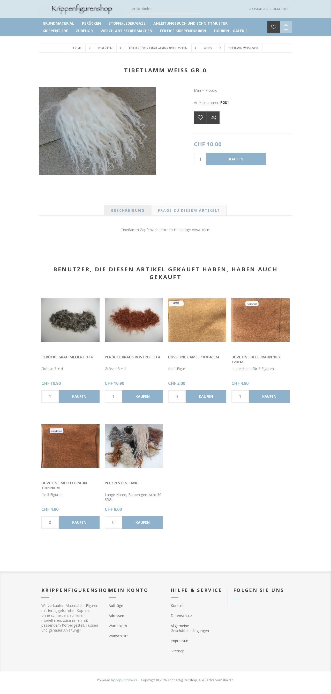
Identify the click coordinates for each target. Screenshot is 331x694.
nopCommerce (126, 680)
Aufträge (116, 605)
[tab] (128, 210)
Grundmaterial (58, 23)
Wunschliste (119, 635)
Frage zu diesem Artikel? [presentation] (189, 210)
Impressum (180, 640)
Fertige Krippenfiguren (183, 30)
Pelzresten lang (122, 482)
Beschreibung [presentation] (128, 210)
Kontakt (177, 605)
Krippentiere (55, 30)
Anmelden (281, 9)
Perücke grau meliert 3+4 (67, 357)
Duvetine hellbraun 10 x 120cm (256, 359)
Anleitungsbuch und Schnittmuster (190, 23)
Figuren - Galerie (230, 30)
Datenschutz (181, 615)
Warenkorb (118, 625)
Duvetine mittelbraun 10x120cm (64, 485)
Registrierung (260, 9)
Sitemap (177, 650)
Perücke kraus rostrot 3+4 (132, 357)
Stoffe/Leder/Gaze (127, 23)
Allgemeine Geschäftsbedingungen (190, 628)
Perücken (91, 23)
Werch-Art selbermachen (126, 30)
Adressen (116, 615)
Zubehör (84, 30)
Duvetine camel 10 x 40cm (193, 357)
